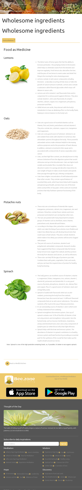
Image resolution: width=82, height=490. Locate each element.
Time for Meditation (27, 456)
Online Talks (49, 466)
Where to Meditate (12, 456)
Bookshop (69, 480)
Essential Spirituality (51, 459)
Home (54, 11)
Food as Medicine (9, 40)
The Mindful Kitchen (51, 477)
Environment (10, 473)
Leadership (35, 474)
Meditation (8, 11)
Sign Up (63, 444)
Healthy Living (64, 459)
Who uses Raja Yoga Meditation (16, 459)
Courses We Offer (62, 462)
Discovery (39, 11)
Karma (68, 456)
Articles (62, 477)
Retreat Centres (11, 462)
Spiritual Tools (49, 462)
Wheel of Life (59, 456)
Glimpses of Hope (32, 477)
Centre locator (75, 11)
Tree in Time (49, 456)
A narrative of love (61, 466)
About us (63, 11)
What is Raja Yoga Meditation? (15, 452)
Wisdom (19, 11)
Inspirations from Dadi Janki (54, 473)
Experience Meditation (26, 462)
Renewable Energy (23, 474)
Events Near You (50, 480)
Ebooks (60, 480)
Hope (29, 11)
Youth (22, 477)
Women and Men (11, 477)
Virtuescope (72, 477)
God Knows (70, 452)
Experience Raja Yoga (52, 452)
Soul (62, 452)
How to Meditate (33, 452)
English (69, 4)
